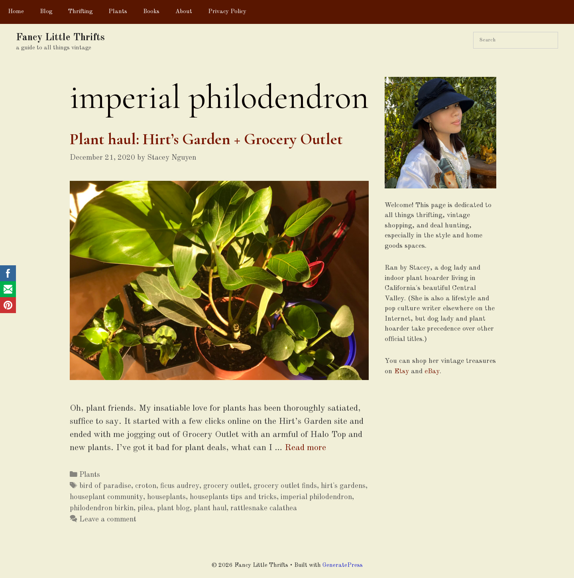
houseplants (166, 497)
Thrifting (80, 12)
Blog (46, 12)
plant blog (173, 508)
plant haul (210, 508)
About (183, 12)
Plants (117, 12)
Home (16, 12)
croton (145, 486)
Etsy (401, 371)
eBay (432, 371)
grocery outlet (226, 486)
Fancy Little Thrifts (60, 38)
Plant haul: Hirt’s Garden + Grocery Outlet (206, 139)
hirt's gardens (343, 486)
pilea (145, 508)
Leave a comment (107, 519)
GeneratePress (342, 565)
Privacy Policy (227, 12)
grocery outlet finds (285, 486)
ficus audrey (179, 486)
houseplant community (106, 497)
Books (151, 12)
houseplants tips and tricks (233, 497)
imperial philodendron (316, 497)
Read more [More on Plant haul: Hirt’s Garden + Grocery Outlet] (305, 447)
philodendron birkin (102, 508)
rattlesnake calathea (263, 508)
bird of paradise (105, 486)
